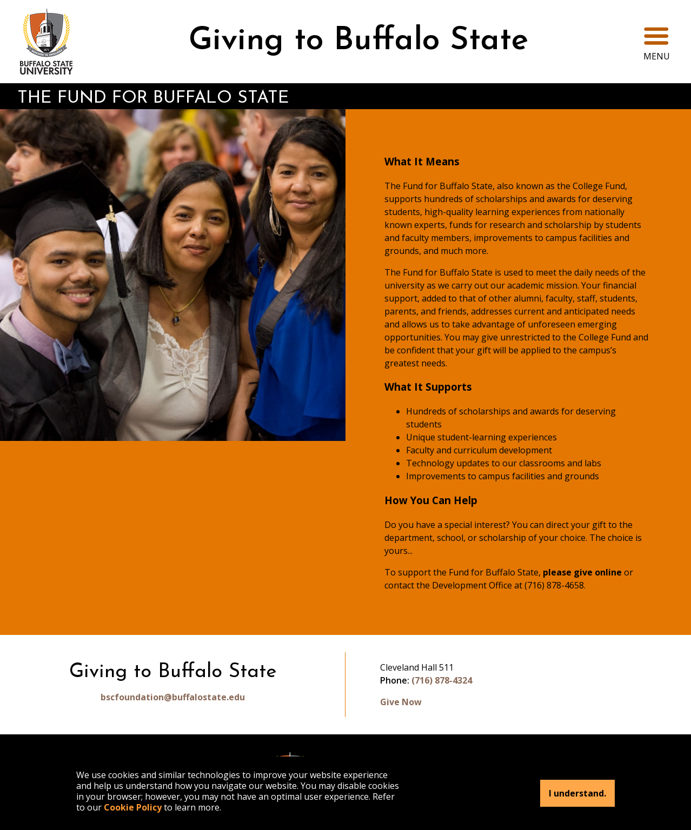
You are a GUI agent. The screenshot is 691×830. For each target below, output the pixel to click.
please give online (582, 572)
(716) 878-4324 (441, 680)
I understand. (577, 793)
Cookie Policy (133, 807)
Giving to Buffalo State (358, 41)
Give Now (401, 702)
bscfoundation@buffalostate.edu (173, 697)
